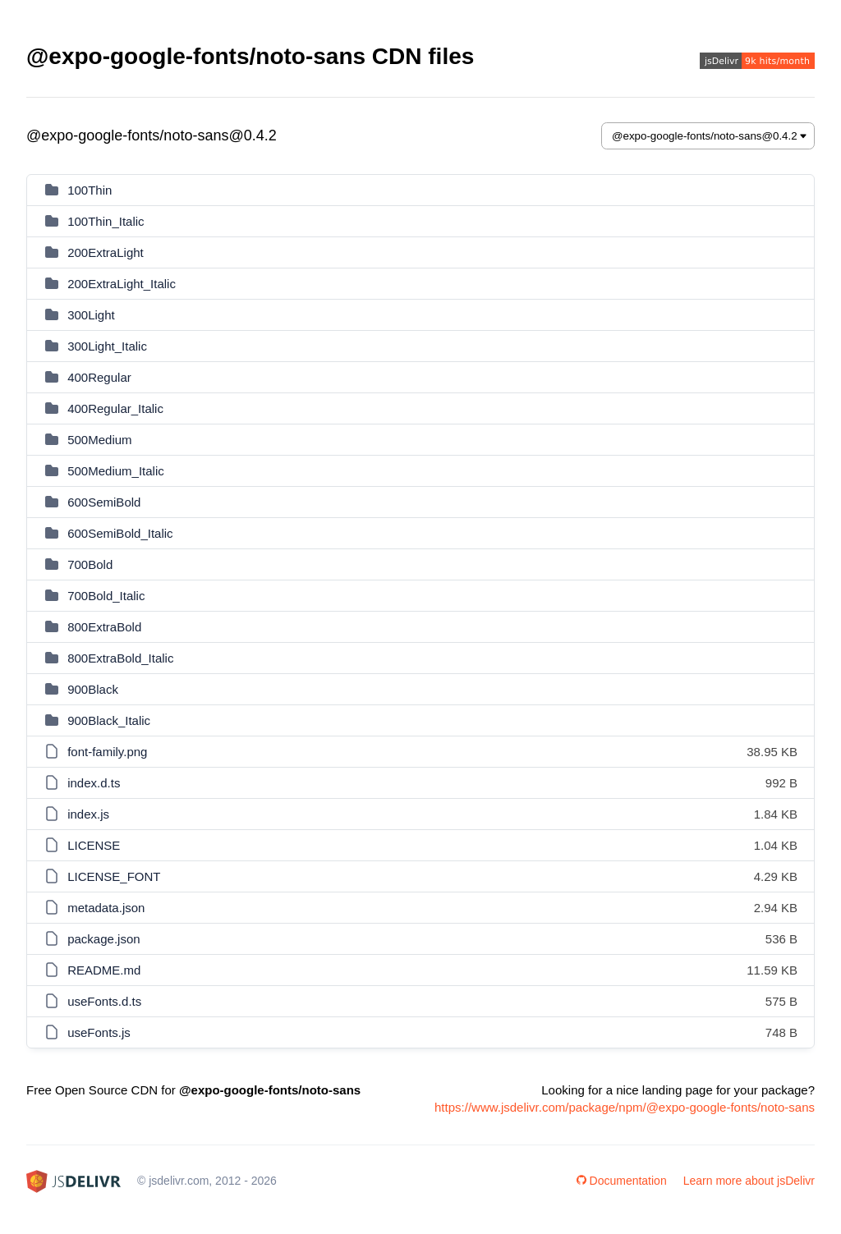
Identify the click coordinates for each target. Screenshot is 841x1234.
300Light (91, 315)
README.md (103, 970)
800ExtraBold (104, 627)
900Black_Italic (108, 720)
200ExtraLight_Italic (121, 284)
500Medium (99, 440)
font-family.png (107, 752)
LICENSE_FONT (113, 876)
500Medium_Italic (115, 471)
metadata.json (106, 908)
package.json (103, 939)
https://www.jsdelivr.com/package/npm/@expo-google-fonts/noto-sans (624, 1107)
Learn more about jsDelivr (749, 1180)
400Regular (99, 377)
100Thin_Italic (105, 221)
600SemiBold (103, 502)
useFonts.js (99, 1032)
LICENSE (93, 845)
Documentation (622, 1180)
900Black (92, 689)
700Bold (90, 564)
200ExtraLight (105, 252)
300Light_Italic (107, 346)
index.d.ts (93, 783)
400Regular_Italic (115, 408)
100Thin (89, 190)
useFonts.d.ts (104, 1001)
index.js (88, 814)
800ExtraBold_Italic (120, 658)
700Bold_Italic (106, 596)
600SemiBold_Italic (119, 533)
